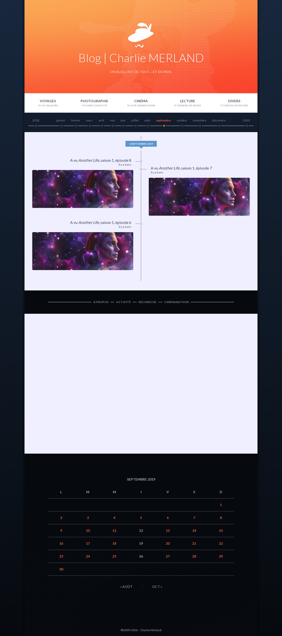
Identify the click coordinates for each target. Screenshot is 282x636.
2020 (246, 120)
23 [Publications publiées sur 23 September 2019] (61, 556)
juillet (135, 120)
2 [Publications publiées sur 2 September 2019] (61, 518)
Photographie (94, 101)
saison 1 (107, 160)
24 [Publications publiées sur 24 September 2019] (88, 556)
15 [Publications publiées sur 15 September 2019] (221, 530)
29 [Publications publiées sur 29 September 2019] (221, 556)
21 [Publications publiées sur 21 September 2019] (194, 543)
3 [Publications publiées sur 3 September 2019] (88, 518)
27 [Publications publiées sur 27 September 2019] (168, 556)
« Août (126, 587)
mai (112, 120)
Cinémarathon (176, 302)
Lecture (187, 101)
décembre (219, 120)
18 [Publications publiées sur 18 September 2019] (114, 543)
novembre (199, 120)
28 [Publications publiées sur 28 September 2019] (194, 556)
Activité (123, 302)
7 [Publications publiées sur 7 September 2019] (194, 518)
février (75, 120)
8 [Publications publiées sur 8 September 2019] (221, 518)
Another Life (88, 160)
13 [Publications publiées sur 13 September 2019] (168, 530)
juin (123, 120)
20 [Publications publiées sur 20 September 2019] (168, 543)
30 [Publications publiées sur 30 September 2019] (61, 569)
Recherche (147, 302)
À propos (100, 302)
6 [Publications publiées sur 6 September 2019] (168, 518)
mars (89, 120)
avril (101, 120)
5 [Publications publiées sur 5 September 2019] (141, 518)
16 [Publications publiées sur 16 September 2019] (61, 543)
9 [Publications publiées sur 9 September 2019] (61, 530)
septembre (163, 120)
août (147, 120)
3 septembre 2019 (141, 143)
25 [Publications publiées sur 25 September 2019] (114, 556)
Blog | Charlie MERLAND (141, 58)
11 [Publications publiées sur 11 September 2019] (114, 530)
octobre (182, 120)
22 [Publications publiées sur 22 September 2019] (221, 543)
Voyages (48, 101)
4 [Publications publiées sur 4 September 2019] (114, 518)
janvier (60, 120)
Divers (234, 101)
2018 (35, 120)
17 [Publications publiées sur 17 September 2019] (88, 543)
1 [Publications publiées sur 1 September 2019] (221, 505)
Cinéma (141, 101)
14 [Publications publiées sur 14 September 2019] (194, 530)
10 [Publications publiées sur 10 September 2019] (88, 530)
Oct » (157, 587)
